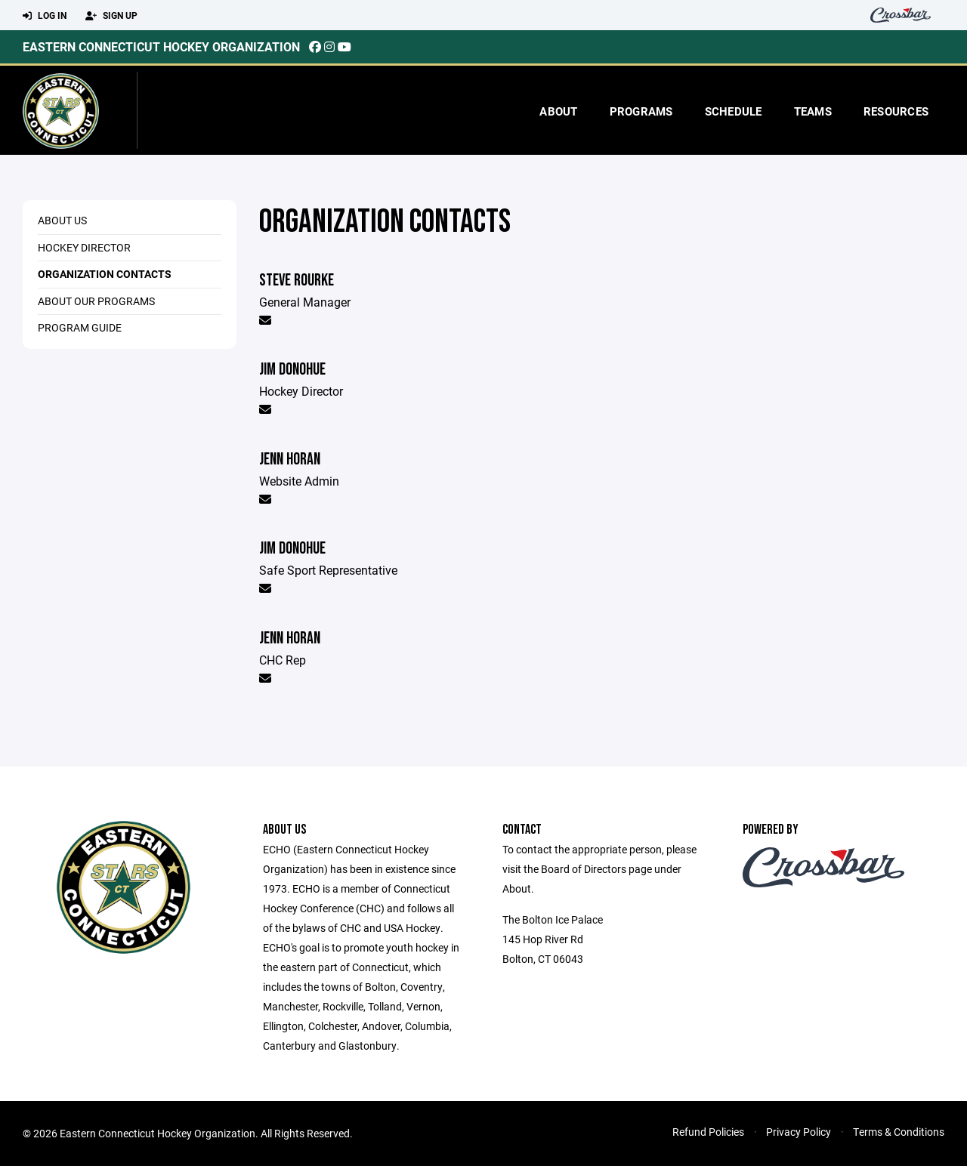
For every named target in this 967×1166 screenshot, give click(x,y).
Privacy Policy (798, 1131)
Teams (813, 111)
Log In (44, 16)
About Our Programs (96, 301)
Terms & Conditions (898, 1131)
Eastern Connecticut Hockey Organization (161, 46)
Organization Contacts (104, 274)
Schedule (733, 111)
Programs (641, 111)
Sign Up (111, 16)
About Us (62, 220)
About (558, 111)
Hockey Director (84, 247)
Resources (896, 111)
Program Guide (80, 327)
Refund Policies (708, 1131)
